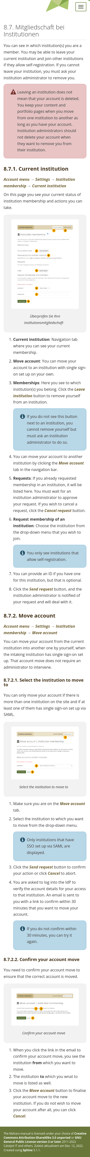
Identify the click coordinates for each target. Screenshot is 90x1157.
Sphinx (28, 1150)
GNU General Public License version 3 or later (42, 1140)
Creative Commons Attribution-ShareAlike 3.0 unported (45, 1135)
